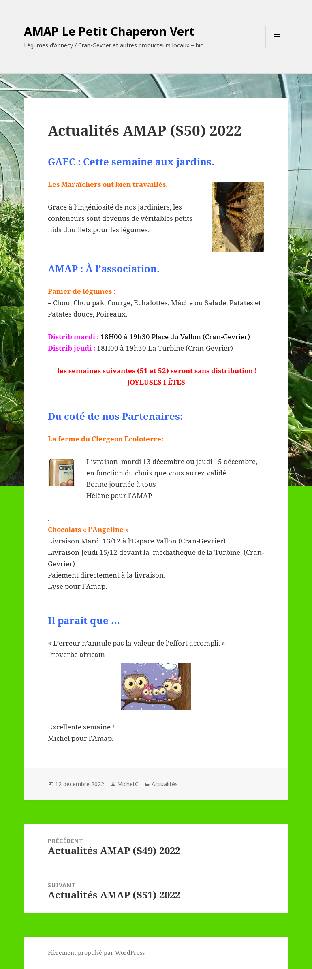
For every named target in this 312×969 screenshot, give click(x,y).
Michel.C (128, 784)
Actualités (165, 784)
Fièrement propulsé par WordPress (96, 952)
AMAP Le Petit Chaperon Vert (109, 31)
